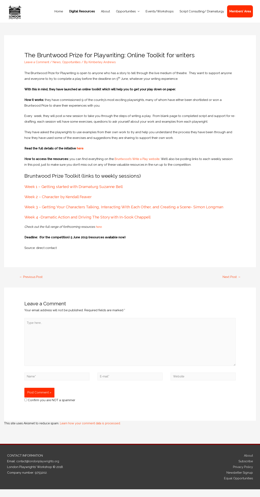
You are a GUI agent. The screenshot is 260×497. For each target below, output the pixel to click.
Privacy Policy (243, 474)
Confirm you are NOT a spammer (49, 407)
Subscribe (245, 469)
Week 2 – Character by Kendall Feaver (59, 201)
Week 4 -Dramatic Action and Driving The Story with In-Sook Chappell (89, 221)
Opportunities (126, 13)
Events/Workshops (159, 13)
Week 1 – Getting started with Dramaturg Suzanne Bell (75, 191)
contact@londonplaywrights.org (39, 469)
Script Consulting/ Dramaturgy (202, 13)
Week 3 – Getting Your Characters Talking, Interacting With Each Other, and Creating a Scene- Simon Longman (127, 211)
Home (58, 13)
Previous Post (32, 281)
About (105, 13)
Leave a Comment (37, 66)
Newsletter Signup (239, 480)
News (58, 66)
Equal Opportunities (238, 486)
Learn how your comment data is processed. (92, 431)
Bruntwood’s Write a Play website (138, 163)
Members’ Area (240, 13)
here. (100, 231)
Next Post (231, 281)
